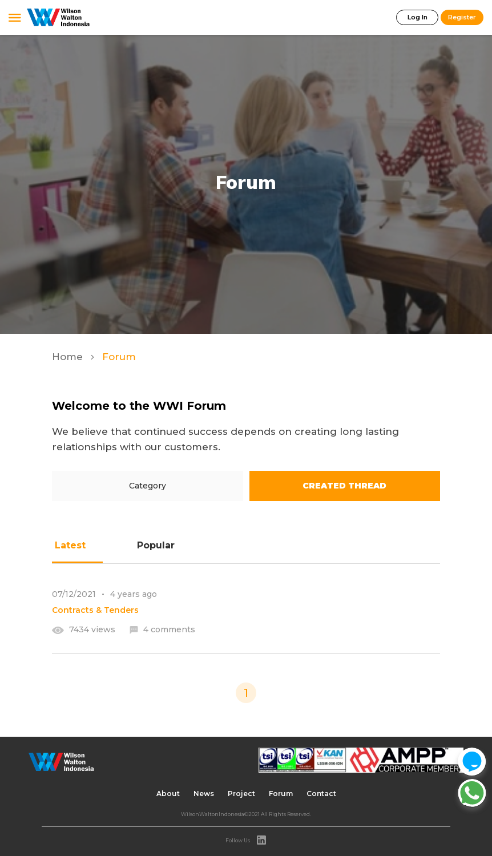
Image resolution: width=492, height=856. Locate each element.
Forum (281, 793)
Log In (418, 17)
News (203, 793)
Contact (321, 793)
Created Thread (344, 486)
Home (69, 356)
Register (462, 17)
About (168, 793)
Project (241, 793)
